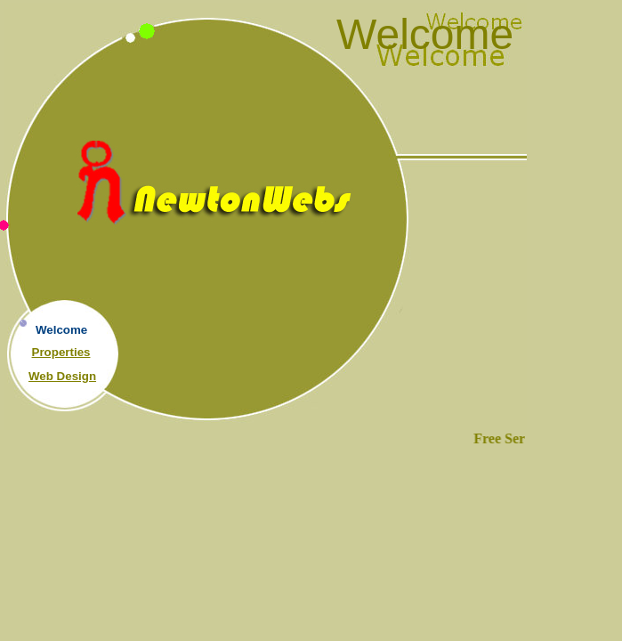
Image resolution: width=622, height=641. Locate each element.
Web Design (62, 376)
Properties (61, 352)
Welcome (61, 330)
